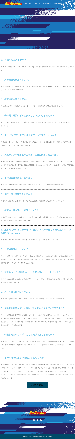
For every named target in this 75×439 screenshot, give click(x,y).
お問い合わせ (58, 3)
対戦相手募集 (47, 3)
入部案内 (37, 3)
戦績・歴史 (28, 3)
